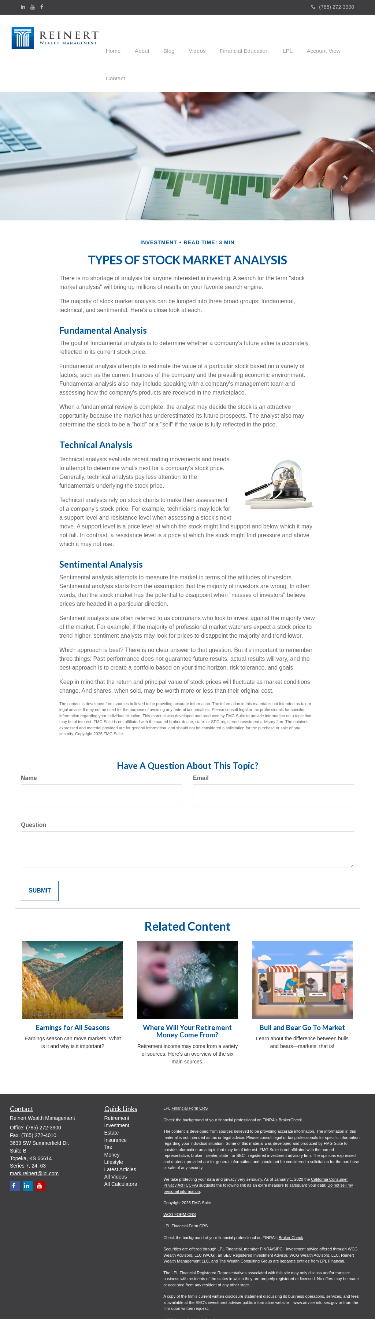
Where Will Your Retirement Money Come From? (187, 1003)
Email (201, 750)
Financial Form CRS (189, 1080)
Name (29, 750)
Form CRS (198, 1197)
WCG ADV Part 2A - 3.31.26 (188, 1303)
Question (33, 797)
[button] (140, 38)
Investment (116, 1097)
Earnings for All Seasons (73, 999)
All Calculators (120, 1156)
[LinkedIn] (23, 7)
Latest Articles (120, 1141)
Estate (111, 1104)
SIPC (278, 1221)
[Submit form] (40, 862)
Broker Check (291, 1209)
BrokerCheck (290, 1091)
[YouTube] (32, 7)
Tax (108, 1119)
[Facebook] (41, 7)
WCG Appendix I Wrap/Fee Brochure (196, 1291)
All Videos (115, 1148)
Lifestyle (113, 1134)
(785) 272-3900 (332, 7)
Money (112, 1126)
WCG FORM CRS (179, 1186)
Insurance (115, 1112)
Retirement (116, 1090)
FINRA (266, 1221)
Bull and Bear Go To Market (302, 999)
